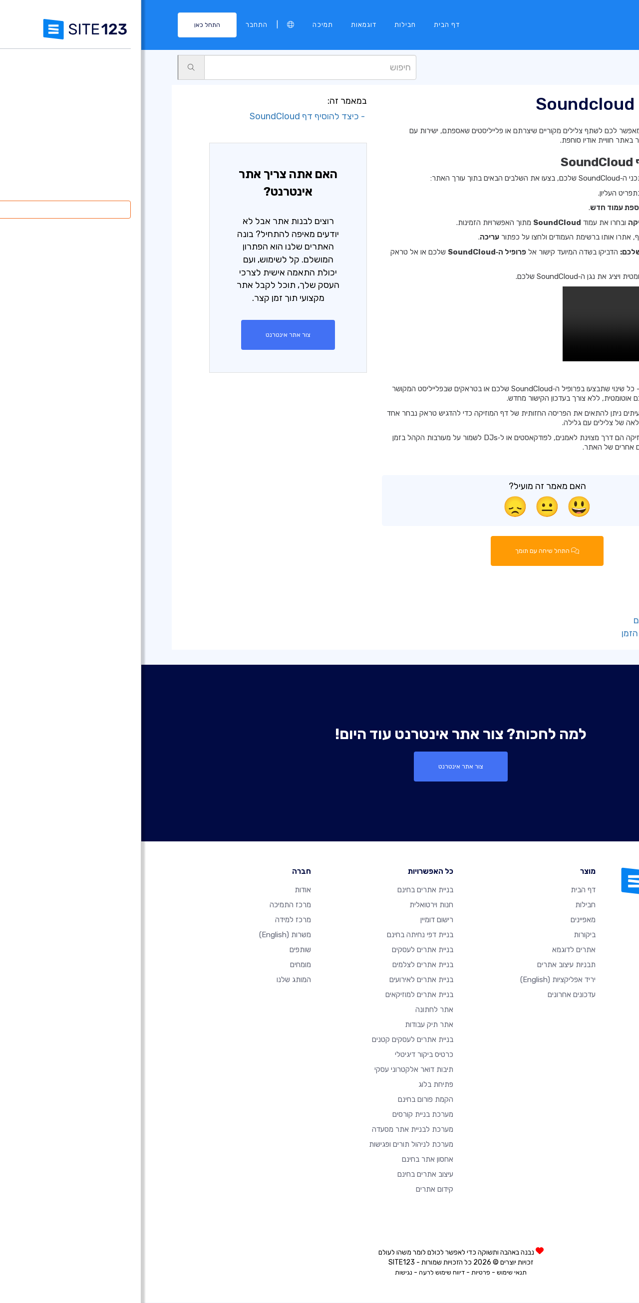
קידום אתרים (293, 1189)
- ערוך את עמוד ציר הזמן (525, 633)
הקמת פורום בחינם (284, 1099)
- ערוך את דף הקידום (531, 620)
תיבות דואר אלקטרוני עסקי (272, 1069)
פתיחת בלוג (294, 1084)
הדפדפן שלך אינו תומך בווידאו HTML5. (496, 323)
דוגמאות (222, 24)
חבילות (264, 24)
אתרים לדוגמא (432, 950)
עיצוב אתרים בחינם (284, 1174)
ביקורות (443, 935)
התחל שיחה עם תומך (406, 551)
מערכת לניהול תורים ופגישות (270, 1144)
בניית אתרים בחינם (284, 890)
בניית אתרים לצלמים (281, 965)
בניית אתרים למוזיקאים (278, 995)
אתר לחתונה (293, 1010)
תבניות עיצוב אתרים (425, 965)
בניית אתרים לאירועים (280, 980)
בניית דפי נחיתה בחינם (279, 935)
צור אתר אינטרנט (147, 335)
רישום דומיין (295, 920)
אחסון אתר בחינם (286, 1159)
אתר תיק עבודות (288, 1025)
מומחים (159, 965)
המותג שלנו (152, 980)
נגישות (262, 1273)
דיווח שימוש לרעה (300, 1273)
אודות (161, 890)
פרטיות (339, 1273)
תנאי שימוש (370, 1273)
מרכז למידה (152, 920)
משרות (144, 935)
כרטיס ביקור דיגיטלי (283, 1054)
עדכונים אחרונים (430, 995)
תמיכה (181, 24)
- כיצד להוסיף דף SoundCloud (167, 116)
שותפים (159, 950)
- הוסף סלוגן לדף (539, 607)
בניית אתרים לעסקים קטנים (271, 1040)
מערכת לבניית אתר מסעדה (271, 1129)
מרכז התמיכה (149, 905)
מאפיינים (441, 920)
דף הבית (306, 24)
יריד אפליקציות (416, 980)
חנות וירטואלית (290, 905)
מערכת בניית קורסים (281, 1114)
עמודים (559, 66)
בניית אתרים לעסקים (281, 950)
